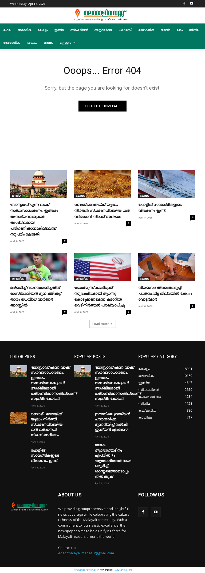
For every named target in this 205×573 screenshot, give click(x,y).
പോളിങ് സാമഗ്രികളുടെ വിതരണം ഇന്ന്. (45, 456)
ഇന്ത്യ (16, 196)
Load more (102, 324)
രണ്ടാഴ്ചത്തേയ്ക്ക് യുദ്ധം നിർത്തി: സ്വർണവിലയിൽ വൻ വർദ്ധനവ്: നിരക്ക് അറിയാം (101, 211)
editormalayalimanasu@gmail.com (86, 553)
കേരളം (80, 196)
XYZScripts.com (123, 570)
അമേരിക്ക (18, 279)
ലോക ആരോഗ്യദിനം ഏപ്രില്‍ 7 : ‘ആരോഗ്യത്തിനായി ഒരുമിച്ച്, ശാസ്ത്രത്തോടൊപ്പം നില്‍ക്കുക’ (113, 461)
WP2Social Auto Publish (86, 570)
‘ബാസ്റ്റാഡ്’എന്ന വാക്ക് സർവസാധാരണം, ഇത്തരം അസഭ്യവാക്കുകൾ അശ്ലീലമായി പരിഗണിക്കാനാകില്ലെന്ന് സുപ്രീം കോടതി (54, 383)
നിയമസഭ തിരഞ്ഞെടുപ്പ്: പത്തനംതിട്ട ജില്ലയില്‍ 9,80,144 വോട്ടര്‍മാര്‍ (165, 294)
